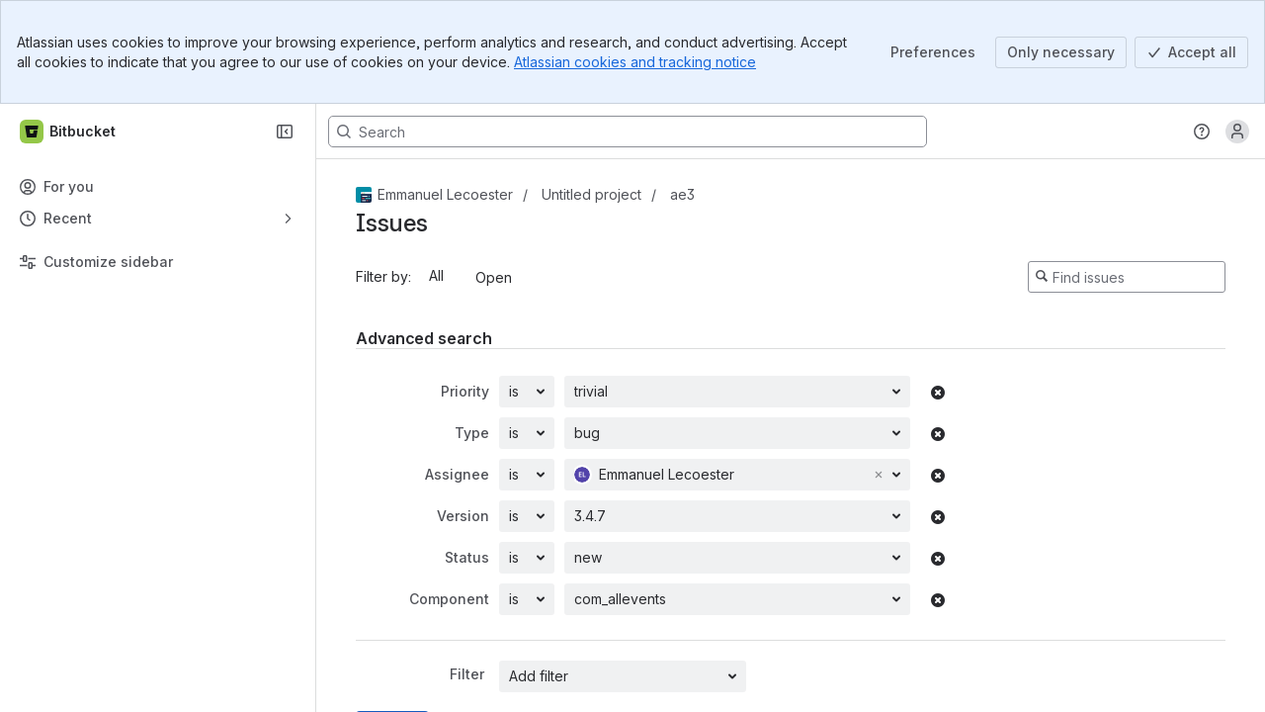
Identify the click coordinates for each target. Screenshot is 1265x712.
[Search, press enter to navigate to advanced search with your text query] (627, 131)
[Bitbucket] (69, 131)
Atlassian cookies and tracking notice (635, 61)
